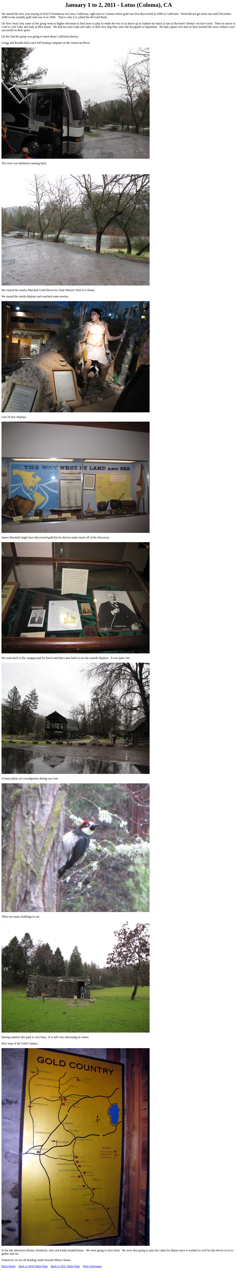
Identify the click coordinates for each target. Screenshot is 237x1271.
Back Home (8, 1266)
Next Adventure (92, 1266)
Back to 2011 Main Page (65, 1266)
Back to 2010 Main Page (33, 1266)
